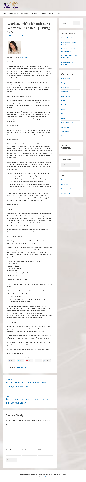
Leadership (64, 109)
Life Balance (20, 367)
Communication (65, 91)
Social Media (65, 127)
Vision (63, 136)
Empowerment (65, 96)
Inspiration (64, 105)
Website (40, 450)
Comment (9, 425)
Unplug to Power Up (67, 38)
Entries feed (64, 184)
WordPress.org (65, 193)
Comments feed (66, 189)
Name (8, 450)
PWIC (26, 367)
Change (63, 83)
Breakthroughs (65, 78)
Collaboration (65, 87)
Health (63, 100)
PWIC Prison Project (67, 122)
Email (24, 450)
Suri (46, 477)
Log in (63, 180)
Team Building (65, 131)
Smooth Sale (24, 57)
